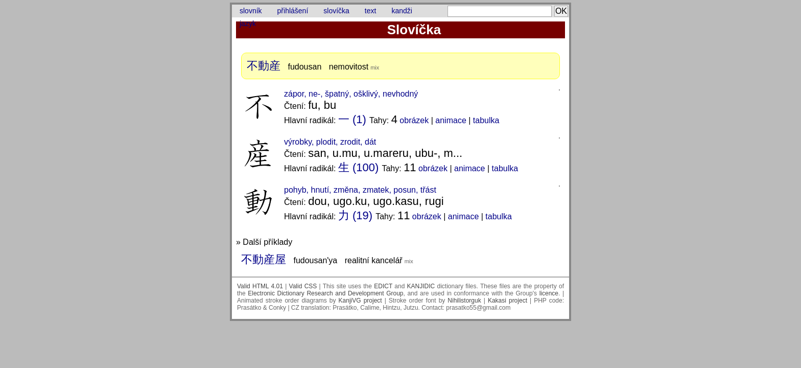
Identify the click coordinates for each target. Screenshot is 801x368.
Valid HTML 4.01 (260, 286)
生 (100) (358, 167)
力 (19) (355, 215)
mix (374, 67)
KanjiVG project (360, 300)
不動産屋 (263, 259)
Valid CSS (303, 286)
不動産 (263, 65)
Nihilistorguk (464, 300)
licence (548, 293)
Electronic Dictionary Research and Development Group (325, 293)
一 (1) (352, 119)
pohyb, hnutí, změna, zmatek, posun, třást (360, 190)
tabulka (486, 120)
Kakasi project (507, 300)
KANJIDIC (421, 286)
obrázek (414, 120)
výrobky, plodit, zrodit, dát (330, 141)
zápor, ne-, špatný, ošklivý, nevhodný (351, 93)
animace (450, 120)
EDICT (383, 286)
